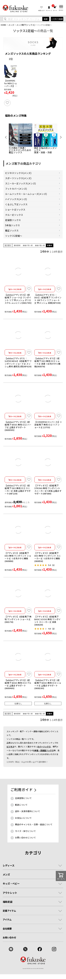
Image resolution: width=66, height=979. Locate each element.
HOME (3, 24)
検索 (46, 19)
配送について (21, 815)
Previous (6, 148)
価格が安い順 (27, 256)
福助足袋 (7, 912)
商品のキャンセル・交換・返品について (33, 835)
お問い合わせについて (25, 848)
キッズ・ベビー (11, 894)
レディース (8, 876)
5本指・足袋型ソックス (43, 761)
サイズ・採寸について (25, 841)
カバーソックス (44, 757)
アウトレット (10, 903)
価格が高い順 (40, 256)
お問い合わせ (9, 948)
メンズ (11, 24)
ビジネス (10, 757)
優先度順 (17, 256)
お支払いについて (23, 828)
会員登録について (23, 808)
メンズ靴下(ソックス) (25, 24)
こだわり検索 (57, 19)
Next (59, 148)
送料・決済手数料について (27, 822)
